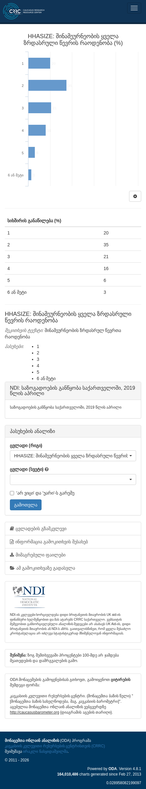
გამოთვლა (25, 504)
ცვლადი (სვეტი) (26, 469)
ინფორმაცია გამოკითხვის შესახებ (49, 541)
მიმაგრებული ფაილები (37, 554)
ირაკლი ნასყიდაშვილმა (45, 751)
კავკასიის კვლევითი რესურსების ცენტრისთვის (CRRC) (55, 746)
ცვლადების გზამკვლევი (38, 528)
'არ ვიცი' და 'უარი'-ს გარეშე (42, 493)
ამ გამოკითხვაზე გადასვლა (42, 568)
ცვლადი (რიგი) (26, 445)
